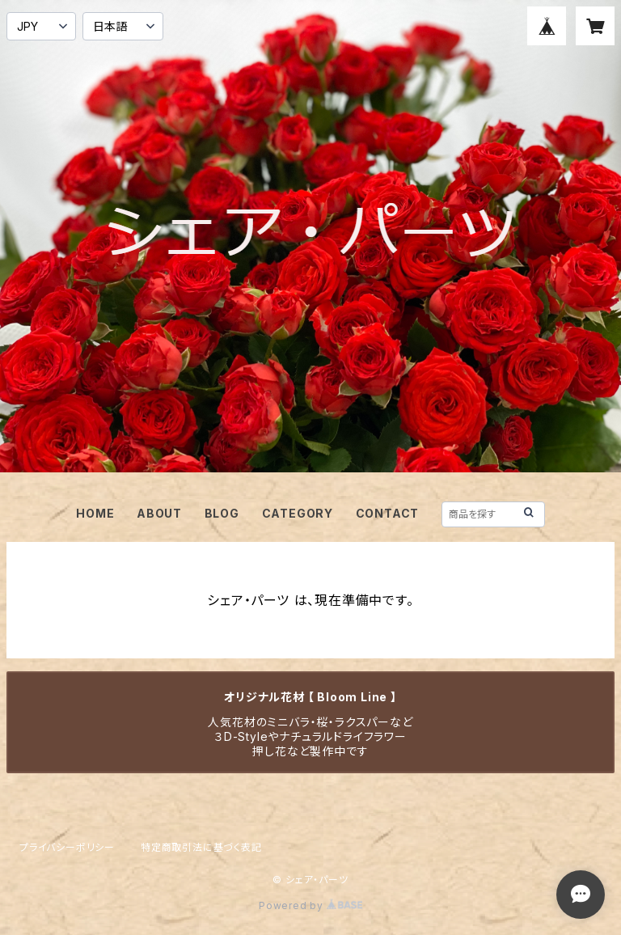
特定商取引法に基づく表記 (201, 847)
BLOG (222, 513)
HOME (95, 513)
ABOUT (159, 513)
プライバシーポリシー (67, 847)
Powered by (310, 905)
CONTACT (388, 513)
